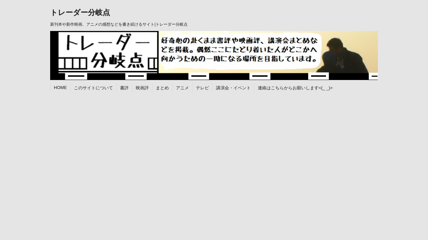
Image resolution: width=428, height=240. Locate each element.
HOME (60, 87)
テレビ (202, 87)
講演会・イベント (233, 87)
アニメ (182, 87)
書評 (124, 87)
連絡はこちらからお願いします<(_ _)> (295, 87)
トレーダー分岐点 (80, 12)
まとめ (162, 87)
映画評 (142, 87)
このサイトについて (93, 87)
